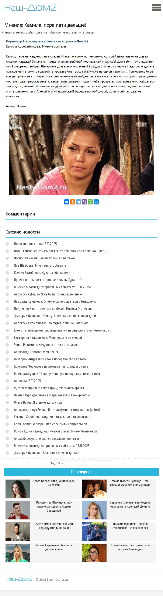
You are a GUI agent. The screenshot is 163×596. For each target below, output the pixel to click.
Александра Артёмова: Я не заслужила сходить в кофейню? (57, 410)
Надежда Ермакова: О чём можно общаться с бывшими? (55, 301)
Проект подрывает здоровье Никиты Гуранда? (48, 280)
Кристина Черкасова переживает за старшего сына (51, 366)
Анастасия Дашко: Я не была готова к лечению (48, 294)
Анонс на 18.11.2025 (27, 381)
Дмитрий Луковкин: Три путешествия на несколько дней (55, 316)
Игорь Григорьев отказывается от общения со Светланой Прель (60, 251)
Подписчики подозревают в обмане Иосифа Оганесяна (53, 309)
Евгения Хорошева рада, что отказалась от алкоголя (52, 417)
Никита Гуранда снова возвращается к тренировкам (52, 395)
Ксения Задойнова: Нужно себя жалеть (42, 273)
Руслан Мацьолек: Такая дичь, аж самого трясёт (49, 388)
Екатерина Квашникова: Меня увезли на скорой (48, 338)
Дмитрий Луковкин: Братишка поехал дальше (47, 453)
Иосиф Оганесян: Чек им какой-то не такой (45, 258)
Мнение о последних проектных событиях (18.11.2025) (52, 287)
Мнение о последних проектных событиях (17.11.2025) (52, 446)
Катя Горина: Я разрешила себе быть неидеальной (50, 424)
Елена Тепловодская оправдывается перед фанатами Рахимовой (61, 330)
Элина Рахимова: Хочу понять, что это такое (46, 345)
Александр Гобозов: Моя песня (36, 352)
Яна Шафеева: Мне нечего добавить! (40, 265)
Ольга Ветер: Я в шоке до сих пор (38, 402)
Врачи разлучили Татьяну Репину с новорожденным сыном (57, 374)
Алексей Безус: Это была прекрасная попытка (47, 439)
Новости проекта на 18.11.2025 (35, 244)
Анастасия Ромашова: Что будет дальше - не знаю (51, 323)
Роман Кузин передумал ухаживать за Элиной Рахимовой (55, 431)
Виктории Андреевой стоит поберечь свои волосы (50, 359)
